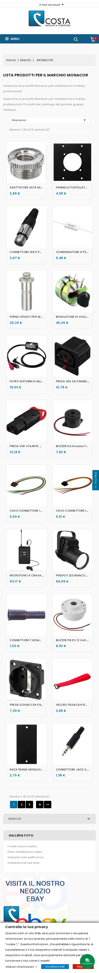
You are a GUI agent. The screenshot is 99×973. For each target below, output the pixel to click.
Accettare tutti (55, 966)
